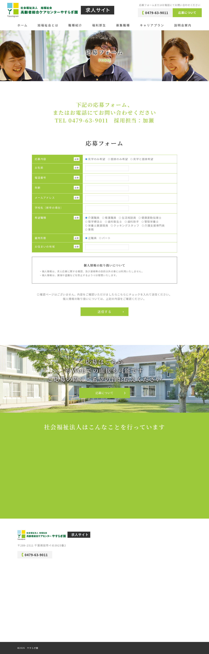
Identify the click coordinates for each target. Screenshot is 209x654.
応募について (187, 12)
